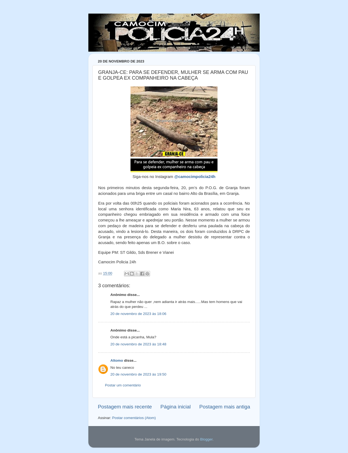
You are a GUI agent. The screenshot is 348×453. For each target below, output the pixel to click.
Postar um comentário (123, 385)
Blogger (206, 439)
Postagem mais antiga (224, 407)
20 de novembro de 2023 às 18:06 (138, 314)
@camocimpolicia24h (194, 176)
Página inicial (175, 407)
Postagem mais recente (125, 407)
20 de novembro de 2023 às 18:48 (138, 344)
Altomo (116, 360)
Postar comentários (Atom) (134, 418)
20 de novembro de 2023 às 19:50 (138, 374)
